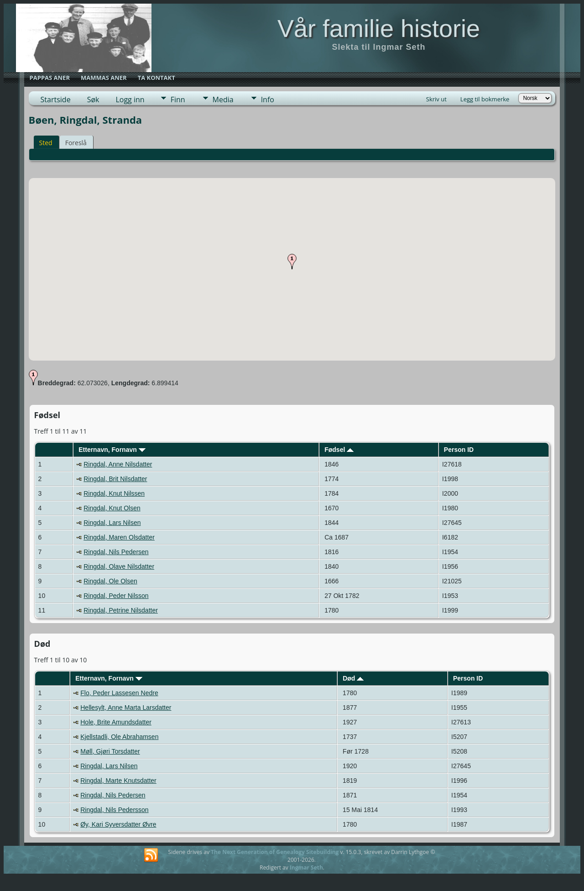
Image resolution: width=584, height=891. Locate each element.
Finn (178, 99)
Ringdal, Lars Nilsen (112, 522)
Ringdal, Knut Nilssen (114, 493)
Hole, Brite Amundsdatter (115, 722)
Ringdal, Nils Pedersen (115, 552)
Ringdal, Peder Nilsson (115, 595)
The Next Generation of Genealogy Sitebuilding (275, 852)
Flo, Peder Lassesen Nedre (119, 693)
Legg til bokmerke (485, 99)
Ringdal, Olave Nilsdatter (118, 566)
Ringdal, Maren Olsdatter (119, 537)
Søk (93, 99)
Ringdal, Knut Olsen (112, 508)
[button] (292, 261)
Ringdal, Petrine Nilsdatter (120, 610)
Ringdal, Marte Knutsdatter (118, 780)
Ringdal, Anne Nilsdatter (117, 464)
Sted (45, 142)
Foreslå (76, 142)
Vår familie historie (378, 28)
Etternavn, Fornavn (111, 449)
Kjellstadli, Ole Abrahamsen (119, 736)
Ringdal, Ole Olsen (110, 581)
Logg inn (129, 99)
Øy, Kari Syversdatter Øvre (118, 824)
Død (353, 678)
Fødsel (339, 449)
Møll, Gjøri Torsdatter (110, 751)
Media (223, 99)
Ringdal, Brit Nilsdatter (115, 478)
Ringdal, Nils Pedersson (114, 809)
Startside (56, 99)
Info (267, 99)
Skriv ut (436, 99)
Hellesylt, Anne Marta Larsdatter (125, 707)
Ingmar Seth (306, 867)
